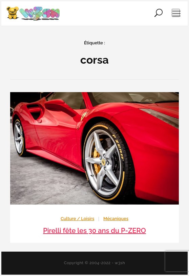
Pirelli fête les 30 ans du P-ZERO (94, 231)
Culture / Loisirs (77, 218)
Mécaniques (115, 218)
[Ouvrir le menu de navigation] (176, 13)
